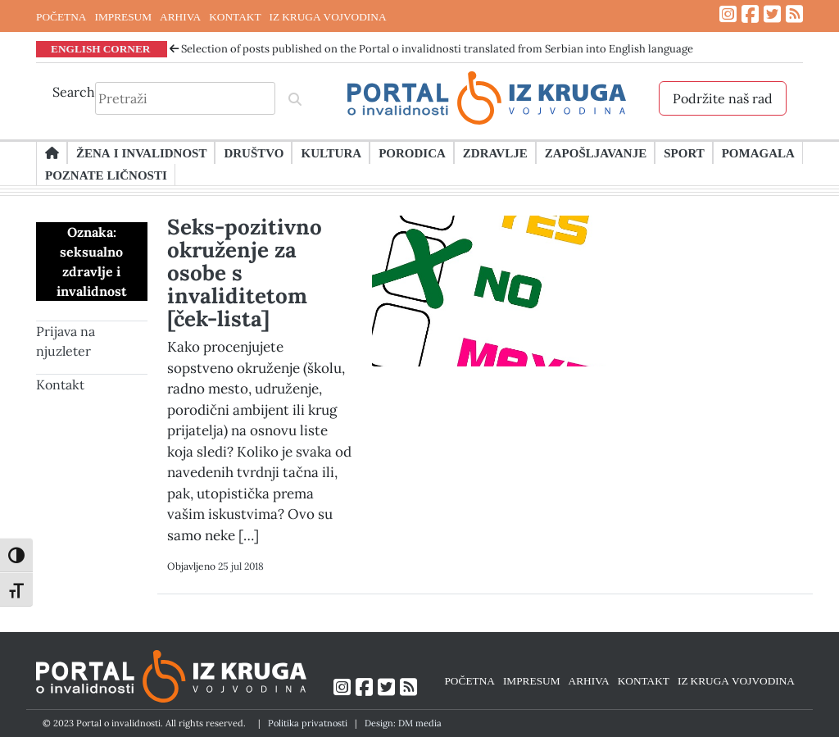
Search (73, 92)
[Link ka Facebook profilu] (750, 14)
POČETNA (61, 16)
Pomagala (758, 152)
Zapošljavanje (595, 152)
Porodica (412, 152)
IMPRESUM (123, 16)
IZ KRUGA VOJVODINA (328, 16)
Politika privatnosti (307, 723)
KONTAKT (235, 16)
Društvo (253, 152)
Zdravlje (495, 152)
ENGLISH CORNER (101, 48)
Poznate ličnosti (106, 174)
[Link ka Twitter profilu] (772, 14)
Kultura (331, 152)
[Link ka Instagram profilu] (728, 14)
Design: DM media (403, 723)
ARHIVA (180, 16)
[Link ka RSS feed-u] (794, 14)
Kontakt (60, 384)
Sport (684, 152)
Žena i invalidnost (141, 152)
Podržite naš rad (723, 98)
